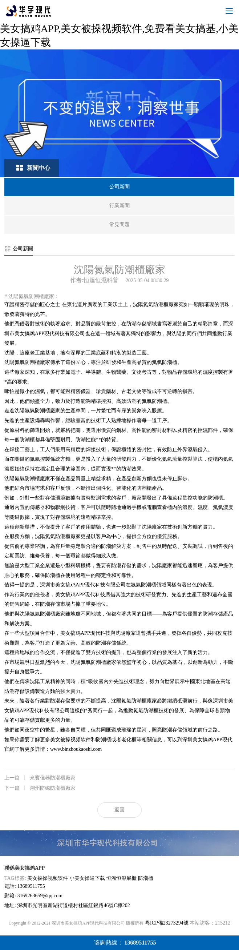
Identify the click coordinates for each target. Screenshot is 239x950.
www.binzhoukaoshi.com (76, 749)
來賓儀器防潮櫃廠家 (40, 778)
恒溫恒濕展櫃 (121, 878)
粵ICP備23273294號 (167, 923)
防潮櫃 (145, 878)
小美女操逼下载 (87, 878)
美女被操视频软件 (47, 878)
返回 (119, 810)
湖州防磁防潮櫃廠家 (40, 788)
